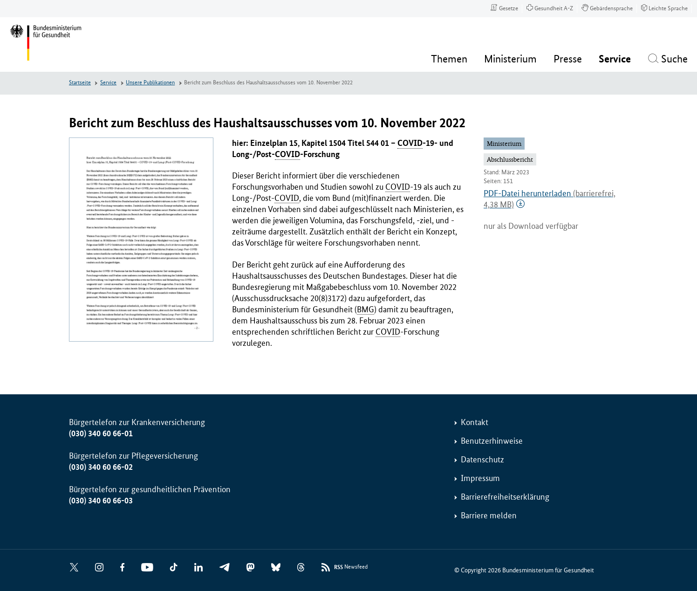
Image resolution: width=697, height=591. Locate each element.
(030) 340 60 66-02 (101, 467)
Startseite (80, 83)
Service (108, 83)
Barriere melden (489, 515)
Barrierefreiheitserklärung (505, 497)
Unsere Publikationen (150, 83)
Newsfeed (351, 567)
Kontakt (474, 422)
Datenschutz (482, 459)
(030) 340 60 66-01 (101, 433)
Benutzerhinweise (492, 441)
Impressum (480, 478)
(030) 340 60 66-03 (101, 500)
